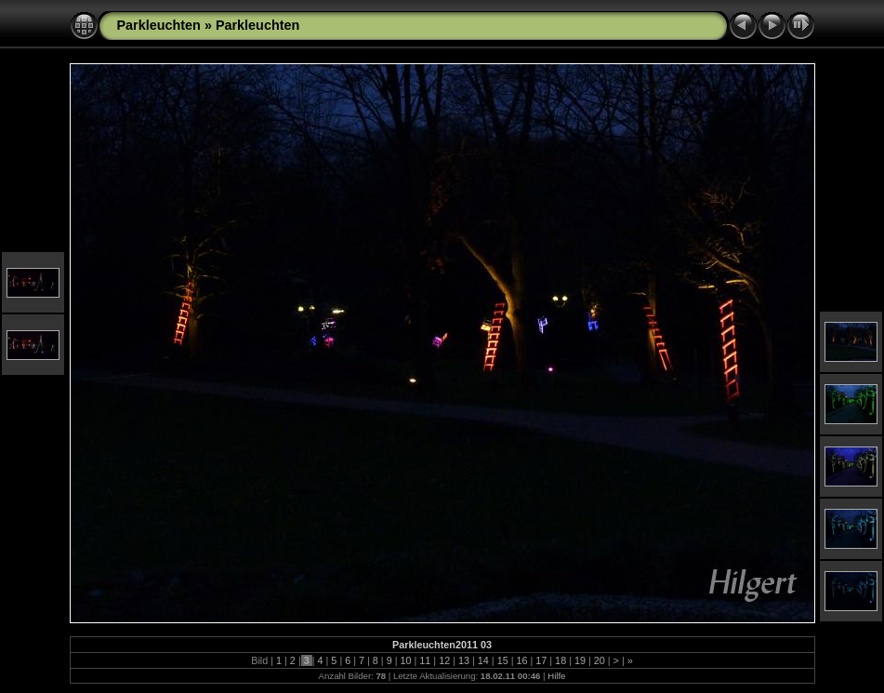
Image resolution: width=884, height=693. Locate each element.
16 (521, 660)
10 (406, 660)
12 (444, 660)
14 (483, 660)
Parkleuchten (159, 25)
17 (541, 660)
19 (580, 660)
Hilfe (556, 676)
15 (503, 660)
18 (560, 660)
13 (463, 660)
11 (424, 660)
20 (599, 660)
